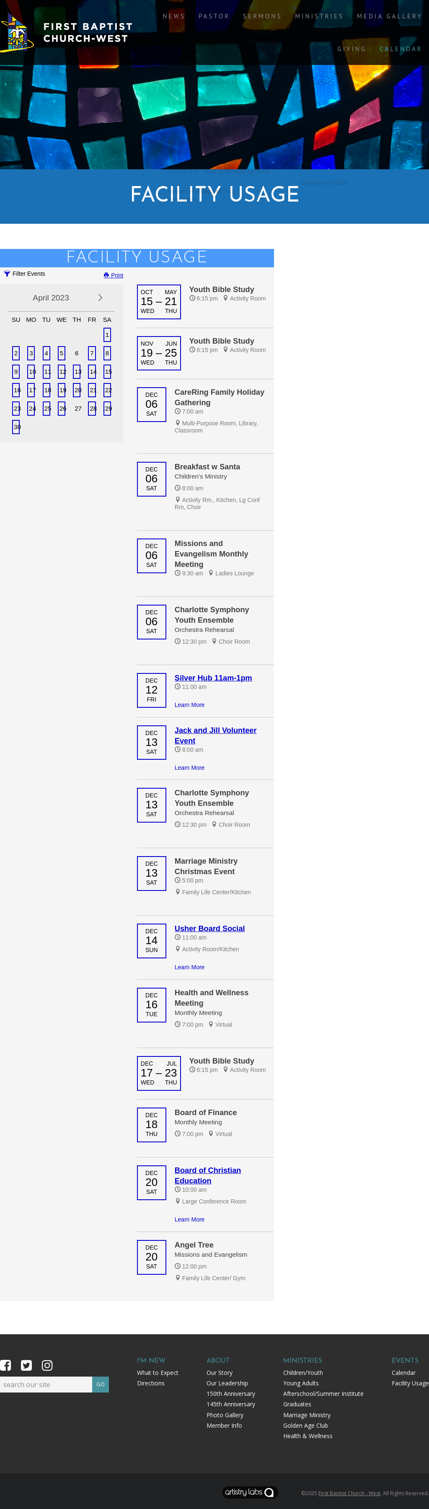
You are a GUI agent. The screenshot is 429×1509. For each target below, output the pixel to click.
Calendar (404, 76)
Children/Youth (303, 1373)
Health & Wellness (308, 1436)
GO (100, 1383)
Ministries (294, 25)
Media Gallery (357, 25)
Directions (151, 1383)
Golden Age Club (305, 1425)
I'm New (151, 1361)
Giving (411, 25)
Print (113, 275)
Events (405, 1361)
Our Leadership (227, 1383)
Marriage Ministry (307, 1415)
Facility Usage (410, 1383)
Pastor (202, 25)
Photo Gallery (225, 1415)
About (218, 1361)
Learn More (190, 704)
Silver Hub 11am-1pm (213, 678)
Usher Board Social (210, 928)
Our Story (220, 1373)
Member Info (224, 1425)
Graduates (297, 1404)
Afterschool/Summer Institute (323, 1394)
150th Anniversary (231, 1394)
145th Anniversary (231, 1404)
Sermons (244, 25)
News (168, 25)
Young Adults (301, 1383)
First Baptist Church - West (349, 1493)
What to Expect (157, 1373)
